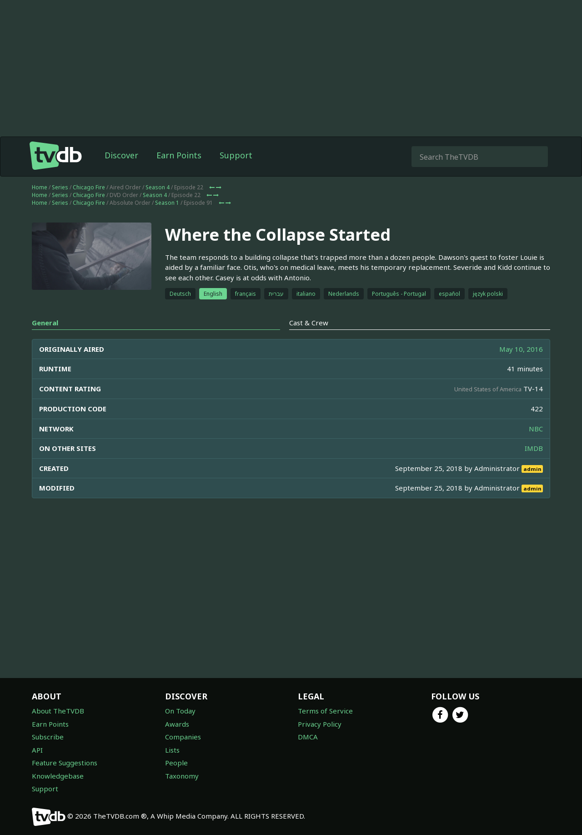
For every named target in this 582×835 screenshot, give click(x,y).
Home (39, 187)
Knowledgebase (58, 775)
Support (236, 155)
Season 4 (158, 187)
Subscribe (48, 736)
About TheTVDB (58, 710)
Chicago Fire (89, 187)
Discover (121, 155)
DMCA (308, 736)
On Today (180, 710)
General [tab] (45, 322)
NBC (536, 428)
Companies (183, 736)
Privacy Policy (319, 724)
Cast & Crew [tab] (308, 322)
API (37, 749)
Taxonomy (182, 775)
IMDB (534, 448)
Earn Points (178, 155)
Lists (172, 749)
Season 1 (167, 203)
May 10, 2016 (521, 349)
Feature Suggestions (64, 762)
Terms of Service (325, 710)
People (176, 762)
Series (60, 187)
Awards (177, 724)
